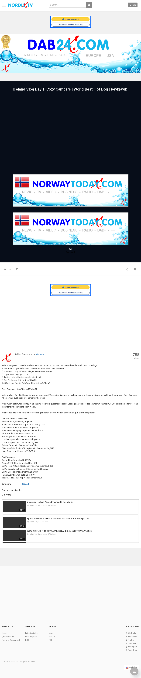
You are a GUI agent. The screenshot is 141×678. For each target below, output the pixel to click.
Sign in (133, 5)
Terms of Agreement (11, 640)
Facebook (132, 637)
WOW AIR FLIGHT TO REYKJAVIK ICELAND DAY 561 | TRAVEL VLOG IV (59, 531)
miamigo (40, 354)
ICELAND (25, 484)
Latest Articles (31, 633)
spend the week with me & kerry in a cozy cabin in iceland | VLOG (58, 518)
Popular (52, 637)
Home (4, 633)
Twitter (131, 640)
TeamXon (132, 650)
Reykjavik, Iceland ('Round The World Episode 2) (49, 502)
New (51, 633)
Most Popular (31, 637)
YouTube (132, 643)
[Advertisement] (70, 321)
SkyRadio (132, 633)
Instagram (132, 647)
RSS (27, 640)
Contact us (9, 637)
